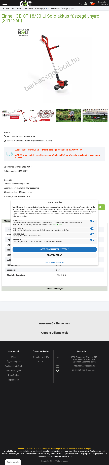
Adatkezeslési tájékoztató (54, 262)
